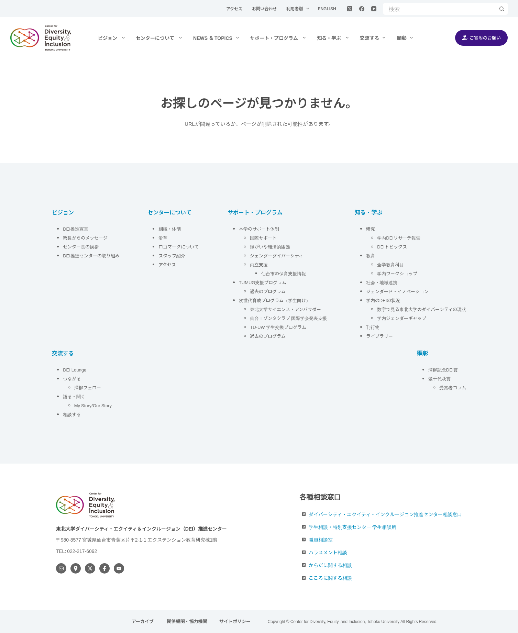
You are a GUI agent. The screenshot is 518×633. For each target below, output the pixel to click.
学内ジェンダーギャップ (401, 318)
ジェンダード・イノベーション (397, 291)
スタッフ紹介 (171, 255)
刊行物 (372, 327)
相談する (72, 414)
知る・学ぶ (334, 38)
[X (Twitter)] (349, 8)
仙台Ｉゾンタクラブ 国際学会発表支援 (288, 318)
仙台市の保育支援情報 (283, 273)
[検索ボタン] (502, 9)
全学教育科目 (390, 264)
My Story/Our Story (93, 405)
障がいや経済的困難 (270, 246)
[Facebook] (361, 8)
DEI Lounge (74, 369)
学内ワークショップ (397, 273)
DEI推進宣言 (75, 228)
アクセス (234, 8)
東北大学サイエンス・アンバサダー (285, 309)
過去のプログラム (268, 291)
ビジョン (113, 38)
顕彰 (406, 38)
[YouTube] (373, 8)
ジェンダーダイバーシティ (276, 255)
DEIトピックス (392, 246)
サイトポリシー (235, 621)
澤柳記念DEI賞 (443, 369)
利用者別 (299, 8)
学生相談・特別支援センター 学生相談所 (352, 526)
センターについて (160, 38)
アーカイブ (143, 621)
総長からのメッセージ (85, 237)
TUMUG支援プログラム (263, 282)
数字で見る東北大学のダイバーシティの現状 (421, 309)
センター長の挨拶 (81, 246)
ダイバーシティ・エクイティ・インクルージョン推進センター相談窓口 (385, 514)
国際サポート (263, 237)
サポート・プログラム (279, 38)
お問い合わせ (265, 8)
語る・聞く (74, 396)
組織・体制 (169, 228)
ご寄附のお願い (481, 37)
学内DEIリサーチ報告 (399, 237)
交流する (374, 38)
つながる (72, 378)
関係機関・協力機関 (187, 621)
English (327, 8)
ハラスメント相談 (328, 552)
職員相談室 (321, 539)
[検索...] (439, 9)
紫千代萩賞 (439, 378)
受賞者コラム (452, 387)
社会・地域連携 (381, 282)
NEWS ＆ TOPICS (217, 38)
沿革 (162, 237)
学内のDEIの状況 (383, 300)
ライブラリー (379, 336)
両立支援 (259, 264)
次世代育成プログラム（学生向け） (274, 300)
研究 (370, 228)
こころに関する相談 (330, 577)
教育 (370, 255)
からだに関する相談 (330, 565)
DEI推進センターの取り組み (91, 255)
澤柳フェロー (87, 387)
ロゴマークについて (179, 246)
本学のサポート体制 (259, 228)
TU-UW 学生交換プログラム (278, 327)
